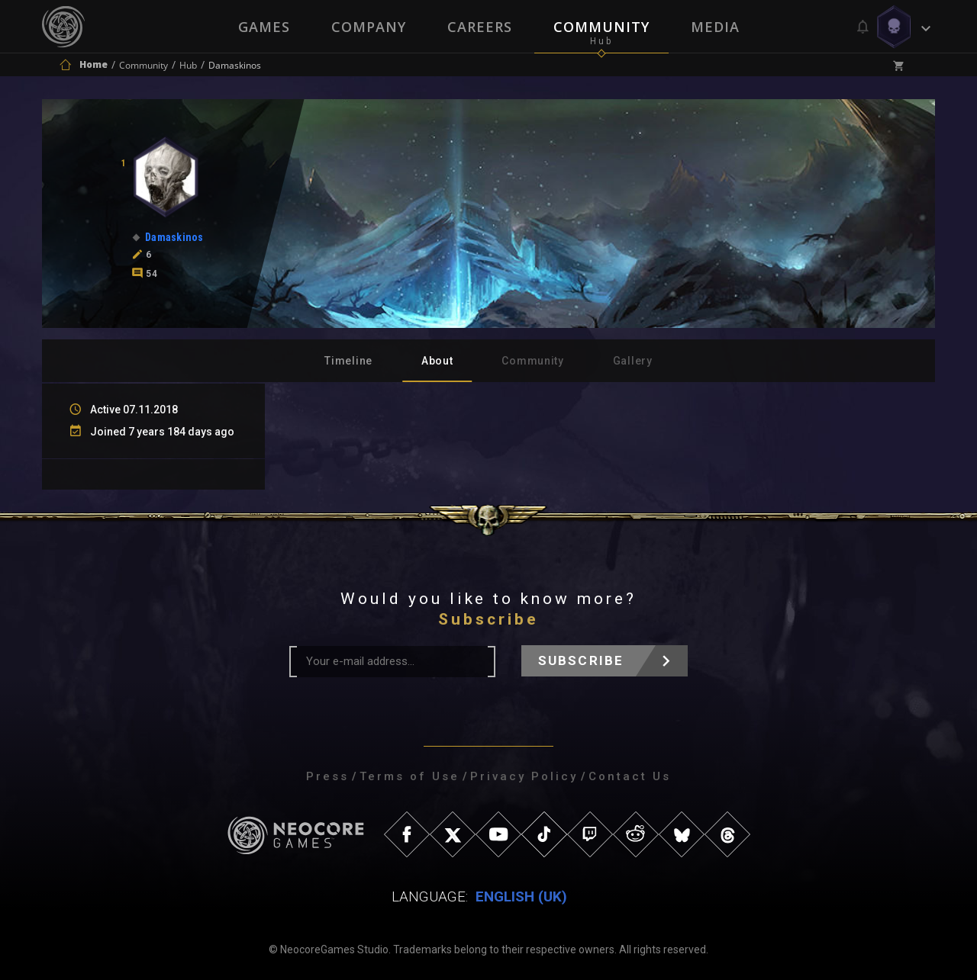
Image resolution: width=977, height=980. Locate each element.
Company (368, 27)
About (437, 361)
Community (601, 27)
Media (715, 27)
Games (264, 27)
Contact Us (629, 776)
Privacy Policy (524, 776)
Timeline (348, 361)
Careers (479, 27)
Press (327, 776)
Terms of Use (409, 776)
